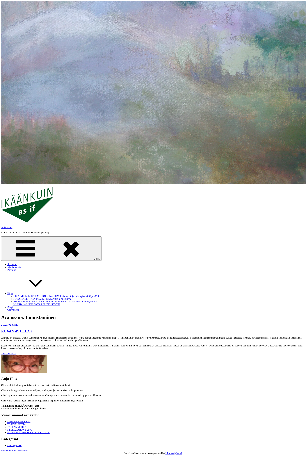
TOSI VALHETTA (16, 424)
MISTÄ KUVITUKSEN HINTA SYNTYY (28, 432)
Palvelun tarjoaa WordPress (14, 450)
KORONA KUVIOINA (18, 421)
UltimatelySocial (173, 453)
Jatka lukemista (8, 353)
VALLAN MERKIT (17, 427)
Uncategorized (14, 445)
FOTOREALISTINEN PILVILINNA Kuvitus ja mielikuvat (42, 299)
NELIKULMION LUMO (19, 429)
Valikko (51, 248)
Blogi (10, 307)
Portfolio (11, 270)
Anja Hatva (6, 227)
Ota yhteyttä (13, 310)
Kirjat (33, 293)
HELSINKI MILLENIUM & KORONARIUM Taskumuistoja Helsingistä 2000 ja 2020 (56, 296)
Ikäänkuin (12, 264)
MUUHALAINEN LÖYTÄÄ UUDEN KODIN (36, 304)
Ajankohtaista (14, 267)
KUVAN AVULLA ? (16, 331)
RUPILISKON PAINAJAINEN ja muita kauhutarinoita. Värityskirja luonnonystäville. (55, 301)
